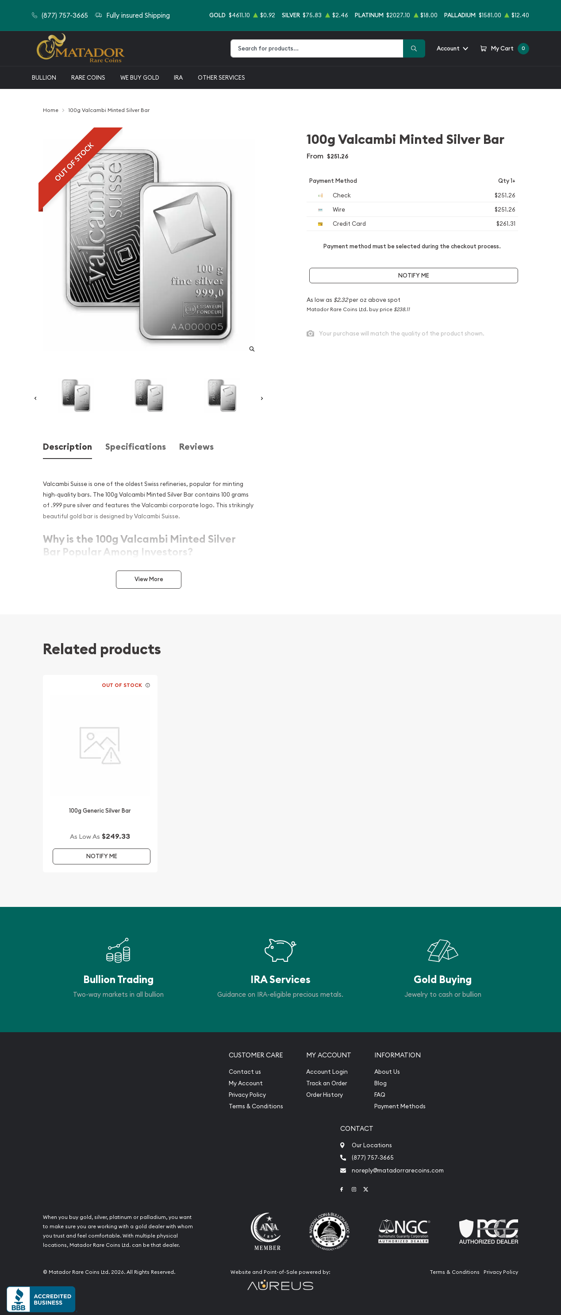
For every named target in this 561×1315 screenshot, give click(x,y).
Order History (324, 1095)
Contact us (245, 1072)
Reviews (196, 447)
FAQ (379, 1095)
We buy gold (139, 77)
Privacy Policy (247, 1095)
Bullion (44, 77)
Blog (380, 1083)
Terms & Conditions (256, 1106)
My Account (246, 1083)
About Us (387, 1072)
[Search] (414, 48)
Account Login (327, 1072)
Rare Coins (88, 77)
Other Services (221, 77)
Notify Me (413, 275)
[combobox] (317, 48)
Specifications (135, 447)
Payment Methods (400, 1106)
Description (67, 447)
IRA (178, 77)
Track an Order (326, 1083)
